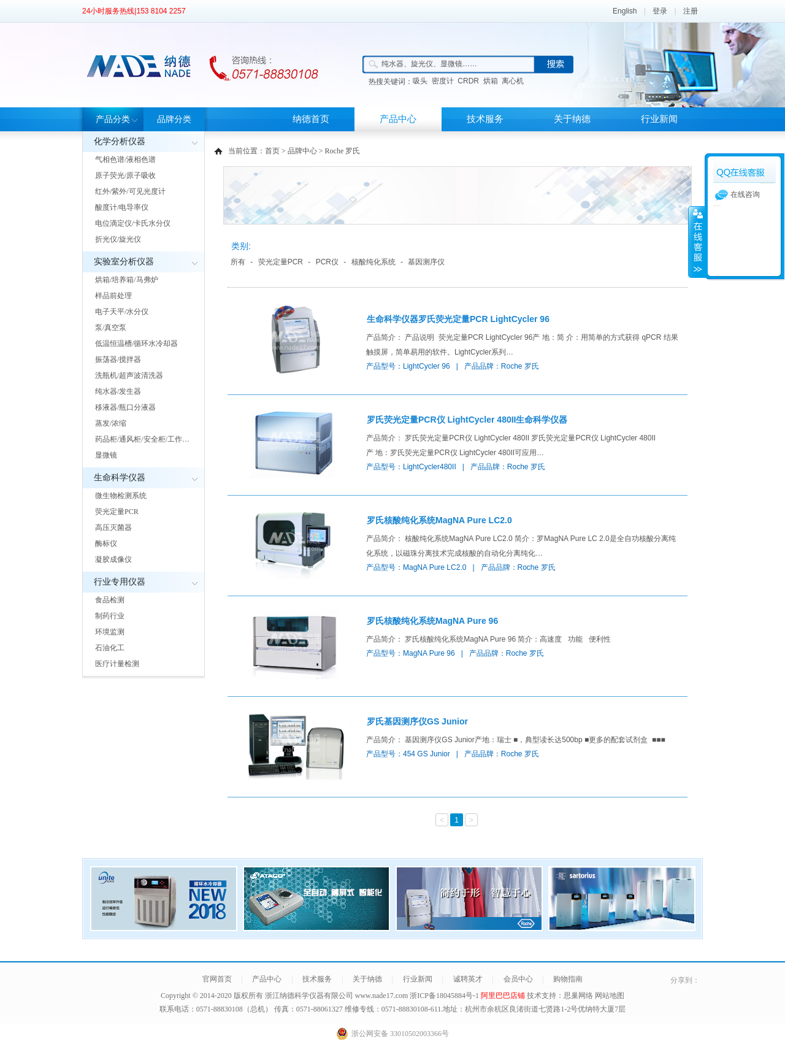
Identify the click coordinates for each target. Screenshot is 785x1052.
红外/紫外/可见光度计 (130, 191)
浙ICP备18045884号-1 (445, 995)
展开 (696, 241)
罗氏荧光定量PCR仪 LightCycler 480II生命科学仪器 (467, 419)
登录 (660, 11)
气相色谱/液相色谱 (125, 159)
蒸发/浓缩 (110, 423)
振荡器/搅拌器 (118, 359)
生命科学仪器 (119, 477)
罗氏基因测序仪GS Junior (417, 721)
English (625, 11)
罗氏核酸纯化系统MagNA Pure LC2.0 (439, 520)
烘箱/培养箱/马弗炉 (126, 279)
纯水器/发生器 (118, 391)
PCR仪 (327, 262)
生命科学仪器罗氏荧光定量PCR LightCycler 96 (458, 319)
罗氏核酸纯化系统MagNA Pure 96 (432, 621)
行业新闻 (659, 119)
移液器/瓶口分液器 (125, 407)
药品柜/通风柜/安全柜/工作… (142, 439)
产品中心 (398, 119)
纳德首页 (311, 119)
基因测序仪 (426, 262)
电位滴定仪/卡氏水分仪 (132, 223)
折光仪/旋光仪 (118, 239)
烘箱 (490, 81)
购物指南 (568, 979)
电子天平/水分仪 (121, 311)
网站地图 (609, 995)
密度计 (443, 81)
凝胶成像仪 (113, 559)
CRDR (468, 81)
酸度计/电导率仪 (121, 207)
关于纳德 (572, 119)
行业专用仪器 (119, 581)
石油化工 (109, 647)
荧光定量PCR (117, 511)
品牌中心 (302, 151)
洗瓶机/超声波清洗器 (129, 375)
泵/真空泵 (110, 327)
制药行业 (109, 616)
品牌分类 (174, 119)
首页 (272, 151)
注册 (690, 11)
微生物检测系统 (121, 495)
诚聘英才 (468, 979)
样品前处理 (113, 295)
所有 (238, 262)
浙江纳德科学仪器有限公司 (309, 995)
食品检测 (109, 600)
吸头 (420, 81)
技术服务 (485, 119)
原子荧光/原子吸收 (125, 175)
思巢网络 (578, 995)
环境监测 (109, 632)
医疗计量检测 (117, 663)
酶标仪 (106, 543)
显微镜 (106, 455)
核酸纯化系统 (373, 262)
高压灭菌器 (113, 527)
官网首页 (217, 979)
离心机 (513, 81)
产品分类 (113, 119)
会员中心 (518, 979)
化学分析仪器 (119, 141)
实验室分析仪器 (124, 261)
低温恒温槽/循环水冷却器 (136, 343)
